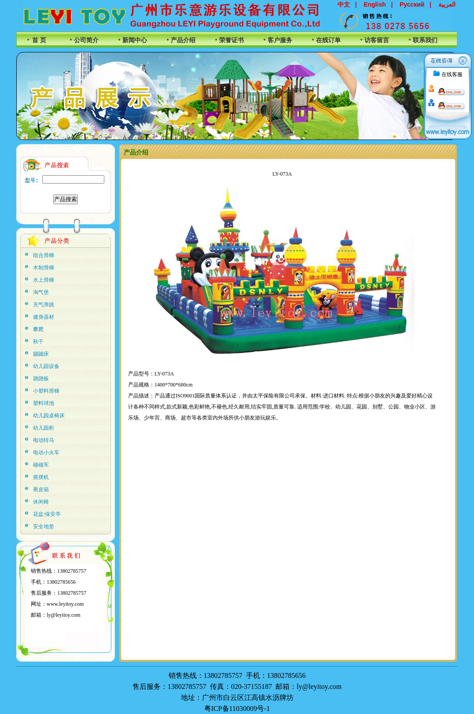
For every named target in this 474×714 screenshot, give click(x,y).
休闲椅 (41, 502)
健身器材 (43, 317)
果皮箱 (41, 489)
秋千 (38, 342)
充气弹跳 (43, 305)
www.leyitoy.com (65, 604)
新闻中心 (134, 40)
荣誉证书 (231, 40)
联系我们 (425, 40)
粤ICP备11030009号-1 (237, 708)
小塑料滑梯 (46, 391)
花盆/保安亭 (47, 514)
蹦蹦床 (41, 354)
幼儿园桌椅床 (49, 415)
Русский (412, 4)
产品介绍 (183, 40)
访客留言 (376, 40)
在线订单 (328, 40)
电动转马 (43, 440)
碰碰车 (41, 465)
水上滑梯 (43, 280)
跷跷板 (41, 378)
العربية (447, 4)
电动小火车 (46, 452)
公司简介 (86, 40)
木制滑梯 (43, 268)
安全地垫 (43, 526)
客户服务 (280, 40)
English (375, 4)
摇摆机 (41, 477)
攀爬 (38, 329)
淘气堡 (41, 292)
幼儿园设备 (46, 366)
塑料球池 (43, 403)
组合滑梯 (43, 255)
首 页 (39, 40)
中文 (344, 4)
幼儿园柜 (43, 428)
